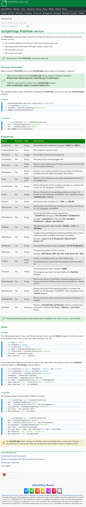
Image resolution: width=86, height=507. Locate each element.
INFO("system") (63, 318)
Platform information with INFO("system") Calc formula (23, 458)
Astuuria (37, 13)
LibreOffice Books (43, 484)
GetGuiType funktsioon (10, 461)
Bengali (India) (69, 13)
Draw (38, 9)
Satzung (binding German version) (70, 494)
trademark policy (47, 502)
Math (51, 9)
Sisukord (5, 18)
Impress (31, 9)
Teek (6, 465)
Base (45, 9)
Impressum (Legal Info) (9, 494)
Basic (64, 9)
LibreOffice (6, 9)
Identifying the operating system (13, 455)
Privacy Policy (23, 494)
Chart (58, 9)
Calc (23, 9)
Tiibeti (81, 13)
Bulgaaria (47, 13)
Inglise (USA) (7, 13)
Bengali (57, 13)
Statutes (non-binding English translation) (43, 494)
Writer (16, 9)
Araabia (28, 13)
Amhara (19, 13)
